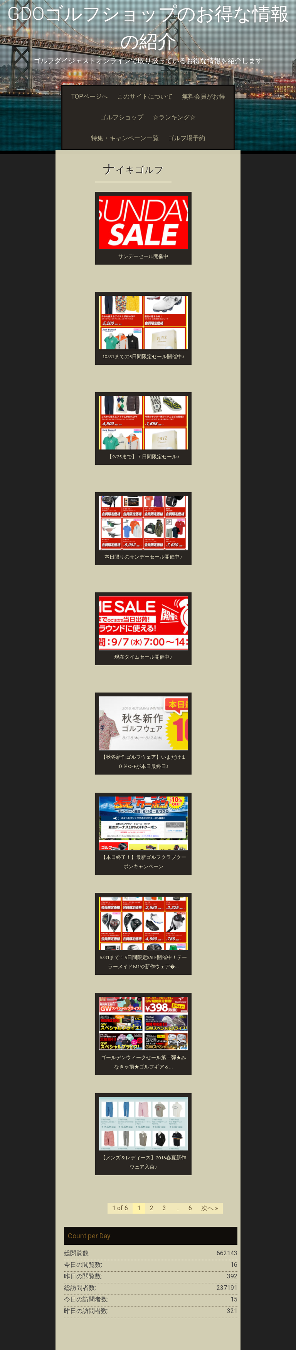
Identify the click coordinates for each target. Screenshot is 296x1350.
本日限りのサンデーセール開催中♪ (143, 557)
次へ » (209, 1208)
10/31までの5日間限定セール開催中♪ (143, 356)
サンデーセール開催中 (143, 256)
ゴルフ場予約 (186, 138)
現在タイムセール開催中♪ (143, 657)
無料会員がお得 (203, 96)
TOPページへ (89, 96)
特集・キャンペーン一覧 (125, 138)
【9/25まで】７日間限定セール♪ (143, 457)
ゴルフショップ (121, 117)
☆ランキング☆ (174, 117)
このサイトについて (145, 96)
